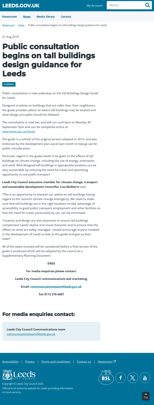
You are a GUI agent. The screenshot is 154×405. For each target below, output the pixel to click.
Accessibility (10, 362)
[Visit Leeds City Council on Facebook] (120, 377)
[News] (27, 16)
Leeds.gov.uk (20, 6)
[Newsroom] (9, 16)
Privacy (30, 362)
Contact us (84, 362)
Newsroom (8, 25)
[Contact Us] (66, 16)
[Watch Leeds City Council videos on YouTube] (145, 377)
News (21, 25)
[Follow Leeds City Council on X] (132, 377)
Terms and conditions (55, 362)
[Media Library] (46, 16)
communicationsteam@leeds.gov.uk (56, 287)
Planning (9, 84)
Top (146, 397)
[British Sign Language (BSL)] (106, 377)
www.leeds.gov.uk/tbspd (18, 131)
